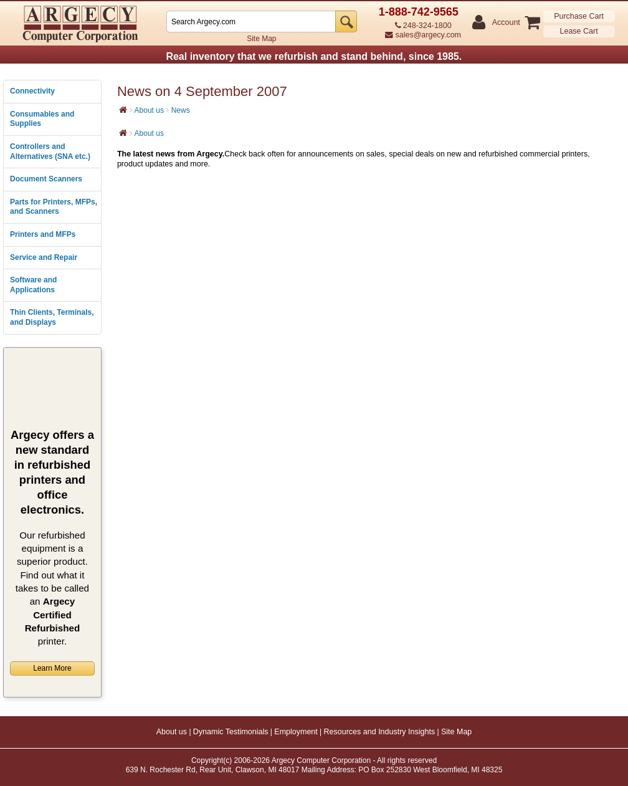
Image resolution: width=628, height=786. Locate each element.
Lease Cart (579, 31)
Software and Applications (33, 285)
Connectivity (32, 91)
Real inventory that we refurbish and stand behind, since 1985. (314, 56)
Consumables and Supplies (42, 119)
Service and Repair (43, 257)
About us (149, 110)
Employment (295, 731)
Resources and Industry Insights (379, 731)
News (180, 110)
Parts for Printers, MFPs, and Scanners (53, 207)
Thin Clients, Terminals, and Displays (51, 317)
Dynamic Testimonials (231, 731)
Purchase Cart (579, 16)
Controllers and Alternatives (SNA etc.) (50, 151)
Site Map (261, 38)
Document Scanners (46, 179)
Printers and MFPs (42, 234)
